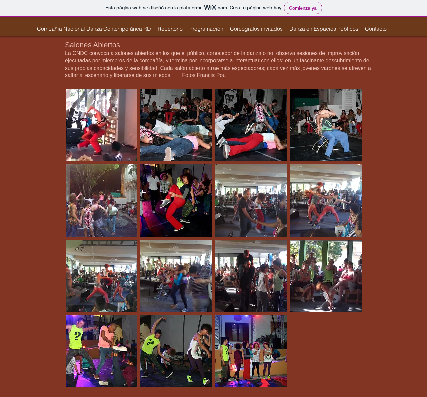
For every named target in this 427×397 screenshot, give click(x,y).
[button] (170, 28)
